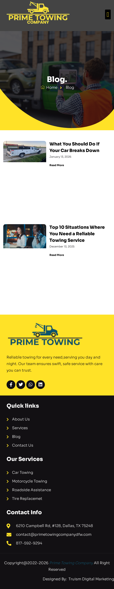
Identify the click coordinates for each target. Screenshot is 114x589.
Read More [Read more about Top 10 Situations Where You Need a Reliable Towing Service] (56, 255)
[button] (108, 14)
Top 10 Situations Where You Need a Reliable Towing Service (77, 234)
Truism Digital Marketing (91, 579)
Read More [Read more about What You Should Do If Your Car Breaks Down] (56, 165)
